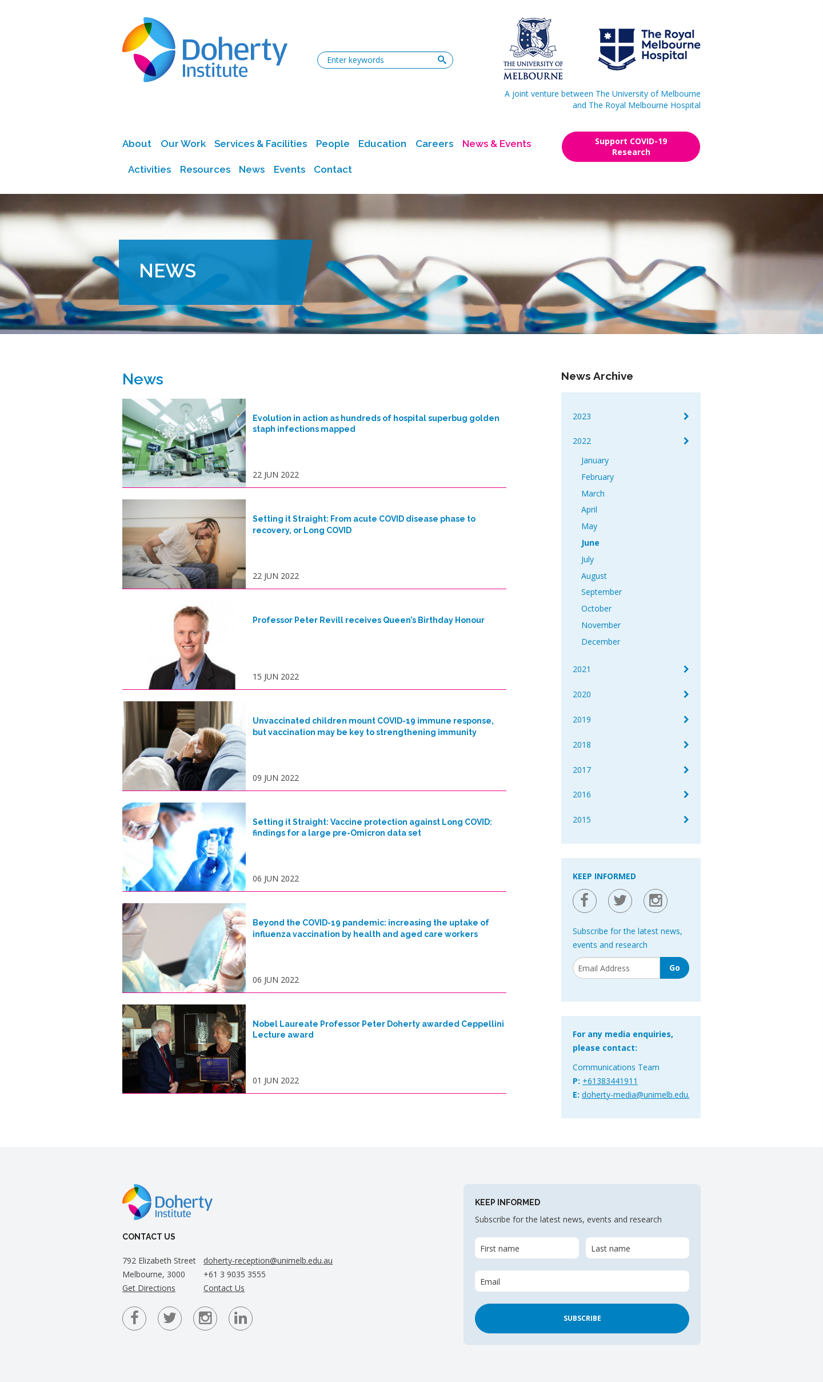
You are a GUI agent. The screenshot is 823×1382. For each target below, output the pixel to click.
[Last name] (637, 1247)
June (590, 542)
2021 (582, 669)
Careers (434, 143)
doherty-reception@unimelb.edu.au (268, 1260)
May (589, 526)
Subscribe (582, 1318)
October (596, 608)
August (594, 575)
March (593, 493)
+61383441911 (610, 1080)
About (136, 143)
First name (500, 1248)
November (601, 624)
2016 (582, 794)
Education (382, 143)
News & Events (496, 143)
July (587, 559)
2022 (582, 440)
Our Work (183, 143)
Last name (610, 1248)
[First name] (526, 1247)
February (597, 476)
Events (289, 169)
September (601, 591)
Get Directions (148, 1287)
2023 (582, 416)
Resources (205, 169)
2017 (582, 769)
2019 (582, 719)
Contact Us (224, 1287)
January (595, 460)
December (600, 641)
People (333, 143)
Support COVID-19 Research (631, 146)
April (589, 509)
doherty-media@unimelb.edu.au (640, 1094)
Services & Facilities (260, 143)
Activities (149, 169)
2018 (582, 744)
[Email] (616, 968)
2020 (582, 694)
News (252, 169)
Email (490, 1281)
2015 (582, 819)
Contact (333, 169)
